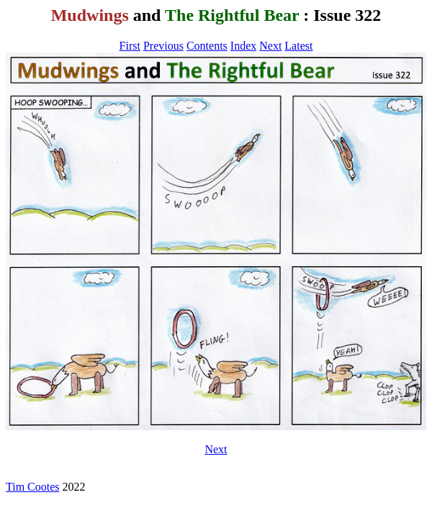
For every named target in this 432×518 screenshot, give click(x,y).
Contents (207, 46)
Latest (298, 46)
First (130, 46)
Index (243, 46)
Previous (163, 46)
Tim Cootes (33, 487)
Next (270, 46)
